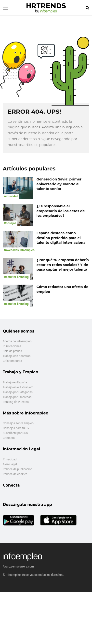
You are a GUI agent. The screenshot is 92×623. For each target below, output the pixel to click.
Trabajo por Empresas (17, 397)
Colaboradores (12, 361)
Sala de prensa (12, 351)
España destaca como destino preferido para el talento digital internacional (62, 238)
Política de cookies (15, 474)
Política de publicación (17, 469)
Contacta (8, 438)
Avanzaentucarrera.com (18, 566)
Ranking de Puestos (16, 402)
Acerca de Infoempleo (17, 341)
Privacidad (9, 459)
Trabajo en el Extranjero (18, 387)
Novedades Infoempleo (19, 250)
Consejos (10, 223)
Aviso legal (10, 464)
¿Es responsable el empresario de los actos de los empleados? (61, 211)
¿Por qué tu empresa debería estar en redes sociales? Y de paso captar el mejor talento (63, 265)
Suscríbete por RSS (15, 433)
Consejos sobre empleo (18, 423)
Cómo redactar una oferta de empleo (62, 289)
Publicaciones (12, 346)
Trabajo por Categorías (18, 392)
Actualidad (11, 196)
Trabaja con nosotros (16, 356)
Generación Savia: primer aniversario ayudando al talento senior (59, 184)
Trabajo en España (15, 382)
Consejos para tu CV (16, 428)
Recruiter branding (16, 277)
